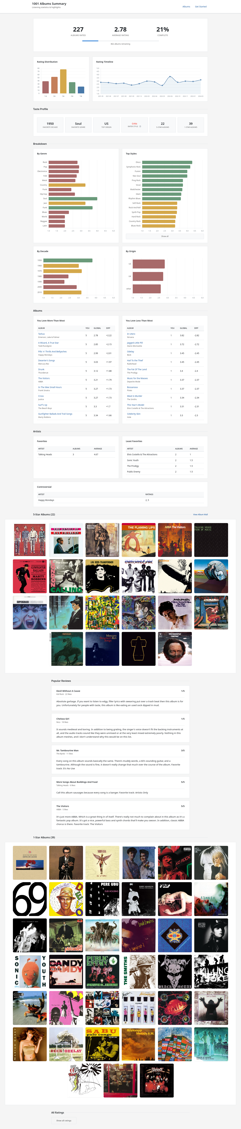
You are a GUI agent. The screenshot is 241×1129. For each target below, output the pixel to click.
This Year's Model (135, 404)
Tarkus (41, 333)
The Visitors (44, 378)
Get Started (201, 6)
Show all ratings (63, 1120)
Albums (186, 6)
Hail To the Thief (135, 360)
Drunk (41, 369)
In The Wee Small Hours (50, 387)
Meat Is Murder (134, 395)
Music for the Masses (137, 378)
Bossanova (132, 387)
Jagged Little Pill (135, 342)
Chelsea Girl (62, 718)
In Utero (131, 333)
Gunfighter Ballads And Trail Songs (55, 413)
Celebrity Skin (133, 413)
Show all (165, 236)
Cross (41, 395)
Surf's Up (42, 404)
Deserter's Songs (46, 360)
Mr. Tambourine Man (67, 750)
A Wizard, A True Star (48, 342)
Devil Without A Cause (68, 690)
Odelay (130, 351)
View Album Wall (200, 514)
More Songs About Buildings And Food (77, 782)
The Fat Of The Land (137, 369)
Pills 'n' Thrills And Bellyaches (52, 351)
